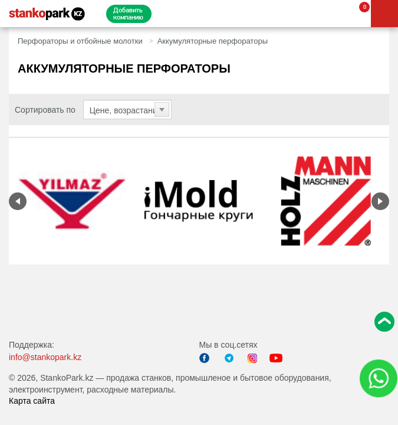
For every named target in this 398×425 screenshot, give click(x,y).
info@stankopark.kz (45, 357)
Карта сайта (32, 401)
